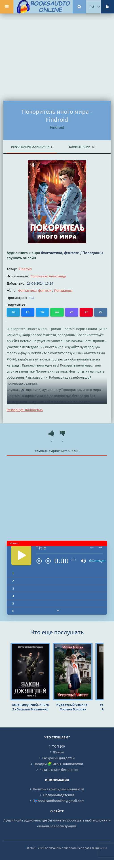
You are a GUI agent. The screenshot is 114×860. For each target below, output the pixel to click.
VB (71, 312)
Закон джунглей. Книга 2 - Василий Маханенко (30, 706)
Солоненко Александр (48, 276)
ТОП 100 (58, 746)
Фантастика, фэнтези (60, 252)
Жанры (58, 752)
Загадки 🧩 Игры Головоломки (58, 763)
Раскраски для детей (58, 758)
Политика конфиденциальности (58, 789)
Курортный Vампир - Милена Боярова (72, 706)
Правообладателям (58, 795)
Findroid (25, 269)
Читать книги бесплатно (58, 769)
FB (28, 312)
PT (86, 312)
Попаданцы (92, 252)
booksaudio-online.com (72, 401)
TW (42, 312)
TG (13, 312)
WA (57, 312)
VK (100, 312)
